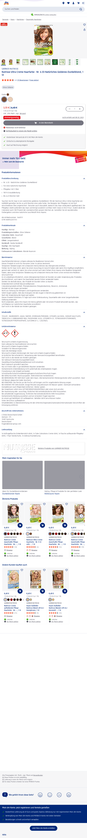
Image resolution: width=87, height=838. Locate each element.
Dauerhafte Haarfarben (33, 19)
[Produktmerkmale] (43, 225)
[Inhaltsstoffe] (43, 312)
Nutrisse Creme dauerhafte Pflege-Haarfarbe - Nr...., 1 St (12, 542)
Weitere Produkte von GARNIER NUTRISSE (36, 448)
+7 (23, 533)
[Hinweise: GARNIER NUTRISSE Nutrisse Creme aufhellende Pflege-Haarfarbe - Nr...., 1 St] (8, 616)
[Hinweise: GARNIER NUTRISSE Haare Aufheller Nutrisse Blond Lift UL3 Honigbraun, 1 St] (33, 616)
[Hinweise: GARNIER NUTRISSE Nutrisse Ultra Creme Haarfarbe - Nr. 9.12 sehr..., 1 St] (31, 550)
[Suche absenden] (81, 9)
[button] (83, 3)
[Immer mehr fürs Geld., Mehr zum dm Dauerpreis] (43, 160)
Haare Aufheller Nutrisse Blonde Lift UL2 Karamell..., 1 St (58, 608)
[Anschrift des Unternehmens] (43, 411)
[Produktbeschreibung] (43, 178)
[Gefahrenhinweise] (43, 326)
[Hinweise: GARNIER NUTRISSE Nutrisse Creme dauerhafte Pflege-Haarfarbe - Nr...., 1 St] (8, 550)
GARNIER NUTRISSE (10, 69)
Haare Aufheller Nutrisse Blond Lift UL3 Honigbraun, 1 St (35, 608)
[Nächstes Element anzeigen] (81, 516)
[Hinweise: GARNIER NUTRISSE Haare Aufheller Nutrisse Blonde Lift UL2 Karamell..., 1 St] (55, 616)
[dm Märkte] (63, 3)
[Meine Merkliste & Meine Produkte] (68, 3)
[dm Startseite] (6, 3)
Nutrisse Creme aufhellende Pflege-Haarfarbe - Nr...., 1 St (12, 608)
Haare (12, 19)
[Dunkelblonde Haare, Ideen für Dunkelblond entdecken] (22, 478)
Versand (23, 114)
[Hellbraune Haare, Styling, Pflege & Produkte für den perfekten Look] (64, 478)
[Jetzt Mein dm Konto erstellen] (43, 828)
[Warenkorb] (78, 3)
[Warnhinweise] (43, 257)
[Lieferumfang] (43, 430)
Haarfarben (20, 19)
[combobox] (43, 9)
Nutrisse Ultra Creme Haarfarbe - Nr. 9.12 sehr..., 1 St (34, 542)
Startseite (5, 19)
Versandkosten (38, 775)
